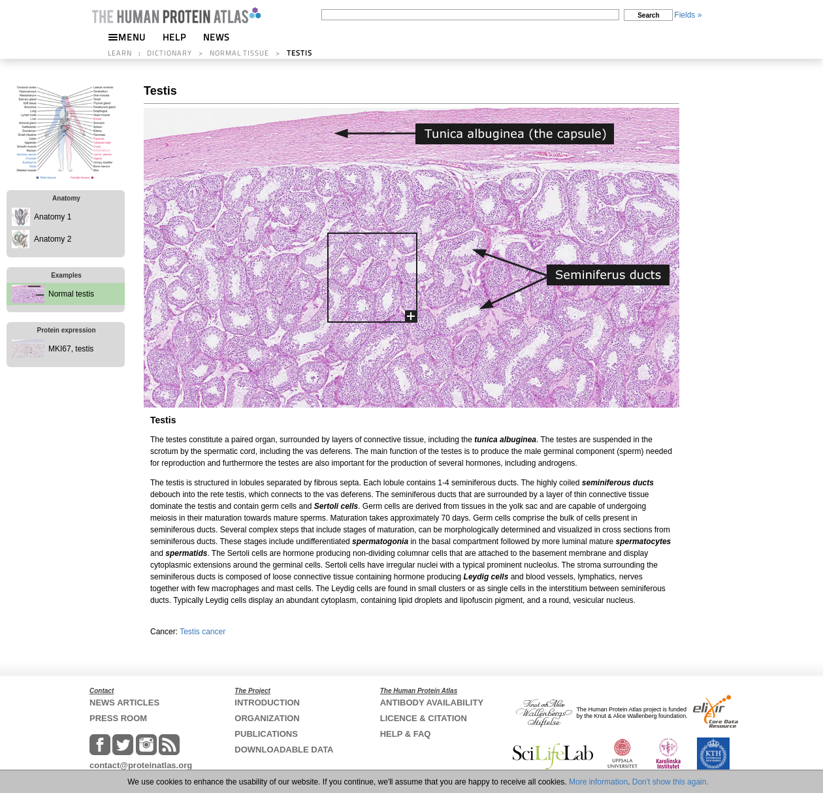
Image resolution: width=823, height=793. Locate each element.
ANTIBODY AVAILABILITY (431, 702)
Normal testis (71, 294)
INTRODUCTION (267, 702)
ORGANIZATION (266, 718)
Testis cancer (202, 631)
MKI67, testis (70, 348)
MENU (127, 37)
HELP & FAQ (405, 734)
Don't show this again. (670, 781)
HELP (174, 37)
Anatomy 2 (52, 239)
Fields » (688, 15)
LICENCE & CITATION (423, 718)
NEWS (216, 37)
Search (648, 15)
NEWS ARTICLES (124, 702)
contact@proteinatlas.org (140, 765)
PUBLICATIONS (266, 734)
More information (598, 781)
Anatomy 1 (52, 216)
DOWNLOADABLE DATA (283, 749)
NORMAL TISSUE (239, 53)
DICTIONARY (169, 53)
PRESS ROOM (118, 718)
